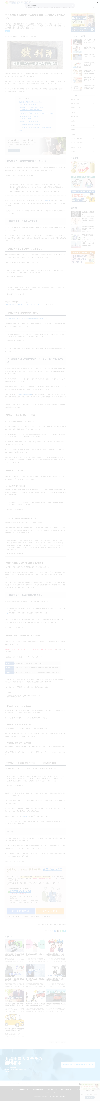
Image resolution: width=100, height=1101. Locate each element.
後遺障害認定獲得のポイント (90, 216)
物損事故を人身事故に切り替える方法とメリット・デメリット (89, 64)
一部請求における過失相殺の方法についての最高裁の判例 (35, 127)
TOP (13, 1089)
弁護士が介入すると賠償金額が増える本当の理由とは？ (89, 79)
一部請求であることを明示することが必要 (31, 107)
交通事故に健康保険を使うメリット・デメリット (89, 56)
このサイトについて (50, 1092)
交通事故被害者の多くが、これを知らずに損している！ (88, 236)
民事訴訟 (57, 1042)
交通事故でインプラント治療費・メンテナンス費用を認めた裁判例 (88, 243)
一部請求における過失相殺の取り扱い (29, 121)
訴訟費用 (47, 201)
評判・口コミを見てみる (21, 911)
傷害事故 (88, 247)
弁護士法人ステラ (52, 869)
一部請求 (52, 1042)
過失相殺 (7, 31)
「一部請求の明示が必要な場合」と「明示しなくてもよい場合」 (36, 113)
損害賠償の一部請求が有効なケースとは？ (30, 102)
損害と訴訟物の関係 (25, 118)
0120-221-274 (20, 891)
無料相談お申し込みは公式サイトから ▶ (78, 1065)
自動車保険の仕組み (24, 1089)
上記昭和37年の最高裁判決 (24, 394)
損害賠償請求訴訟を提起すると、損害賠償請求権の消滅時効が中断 (24, 319)
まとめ (21, 130)
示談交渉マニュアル (90, 239)
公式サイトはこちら (50, 911)
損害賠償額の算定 (52, 1089)
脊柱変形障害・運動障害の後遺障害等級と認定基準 (88, 213)
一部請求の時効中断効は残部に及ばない (31, 110)
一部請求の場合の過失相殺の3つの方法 (30, 124)
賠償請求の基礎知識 (38, 1089)
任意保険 (88, 231)
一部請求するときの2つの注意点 (27, 104)
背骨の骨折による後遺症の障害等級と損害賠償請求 (88, 220)
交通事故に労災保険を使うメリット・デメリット (89, 48)
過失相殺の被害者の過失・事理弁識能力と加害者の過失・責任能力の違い (14, 1006)
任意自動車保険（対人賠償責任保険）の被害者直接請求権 (88, 228)
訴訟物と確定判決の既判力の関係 (29, 116)
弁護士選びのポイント (66, 1089)
